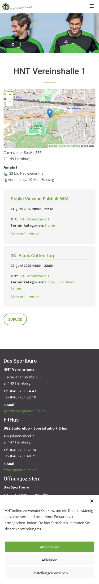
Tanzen (16, 288)
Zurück (15, 319)
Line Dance (66, 282)
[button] (92, 500)
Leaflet (53, 145)
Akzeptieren (49, 547)
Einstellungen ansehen (49, 573)
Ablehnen (49, 560)
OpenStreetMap (71, 145)
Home (50, 225)
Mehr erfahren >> (25, 233)
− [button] (10, 102)
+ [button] (10, 95)
